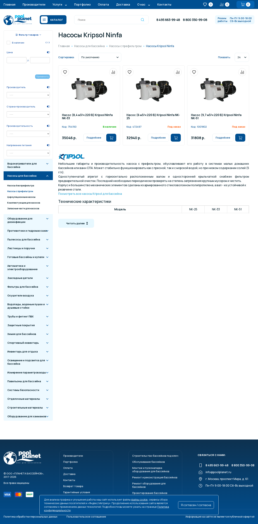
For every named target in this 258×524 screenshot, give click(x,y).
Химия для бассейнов (21, 334)
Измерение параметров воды (26, 372)
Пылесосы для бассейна (23, 239)
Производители (34, 4)
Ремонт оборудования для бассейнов (149, 485)
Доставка (123, 4)
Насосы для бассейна (22, 175)
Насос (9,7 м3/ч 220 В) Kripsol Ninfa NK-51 (216, 117)
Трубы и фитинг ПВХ (20, 316)
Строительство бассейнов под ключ (155, 455)
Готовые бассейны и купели (25, 257)
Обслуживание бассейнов (148, 461)
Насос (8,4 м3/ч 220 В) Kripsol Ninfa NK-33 (87, 117)
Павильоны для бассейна (24, 381)
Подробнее (94, 137)
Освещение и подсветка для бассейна (26, 362)
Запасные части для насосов (23, 208)
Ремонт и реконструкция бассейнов (154, 477)
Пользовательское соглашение (86, 516)
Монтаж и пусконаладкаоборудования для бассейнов (150, 469)
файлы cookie (139, 499)
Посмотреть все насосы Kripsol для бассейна (90, 194)
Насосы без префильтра (20, 185)
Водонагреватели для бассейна (22, 165)
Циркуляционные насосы (21, 197)
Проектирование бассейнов (149, 493)
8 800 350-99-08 (195, 20)
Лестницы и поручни (21, 248)
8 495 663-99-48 (168, 20)
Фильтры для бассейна (22, 286)
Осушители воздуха (20, 295)
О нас (141, 4)
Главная (9, 4)
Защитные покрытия (21, 325)
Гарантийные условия (76, 492)
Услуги (57, 4)
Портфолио (82, 4)
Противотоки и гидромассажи (27, 230)
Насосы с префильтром (20, 191)
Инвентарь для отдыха (22, 351)
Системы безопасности (23, 390)
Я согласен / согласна (196, 505)
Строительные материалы (25, 407)
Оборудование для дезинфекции (19, 220)
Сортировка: (66, 57)
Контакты (164, 4)
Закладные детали (20, 278)
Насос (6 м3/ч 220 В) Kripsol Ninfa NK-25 (153, 117)
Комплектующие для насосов (23, 202)
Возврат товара (73, 486)
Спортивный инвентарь (23, 342)
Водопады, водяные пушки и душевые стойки (26, 306)
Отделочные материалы (23, 398)
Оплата (103, 4)
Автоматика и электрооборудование (22, 267)
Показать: (224, 57)
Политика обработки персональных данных (31, 516)
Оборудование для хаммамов (26, 416)
